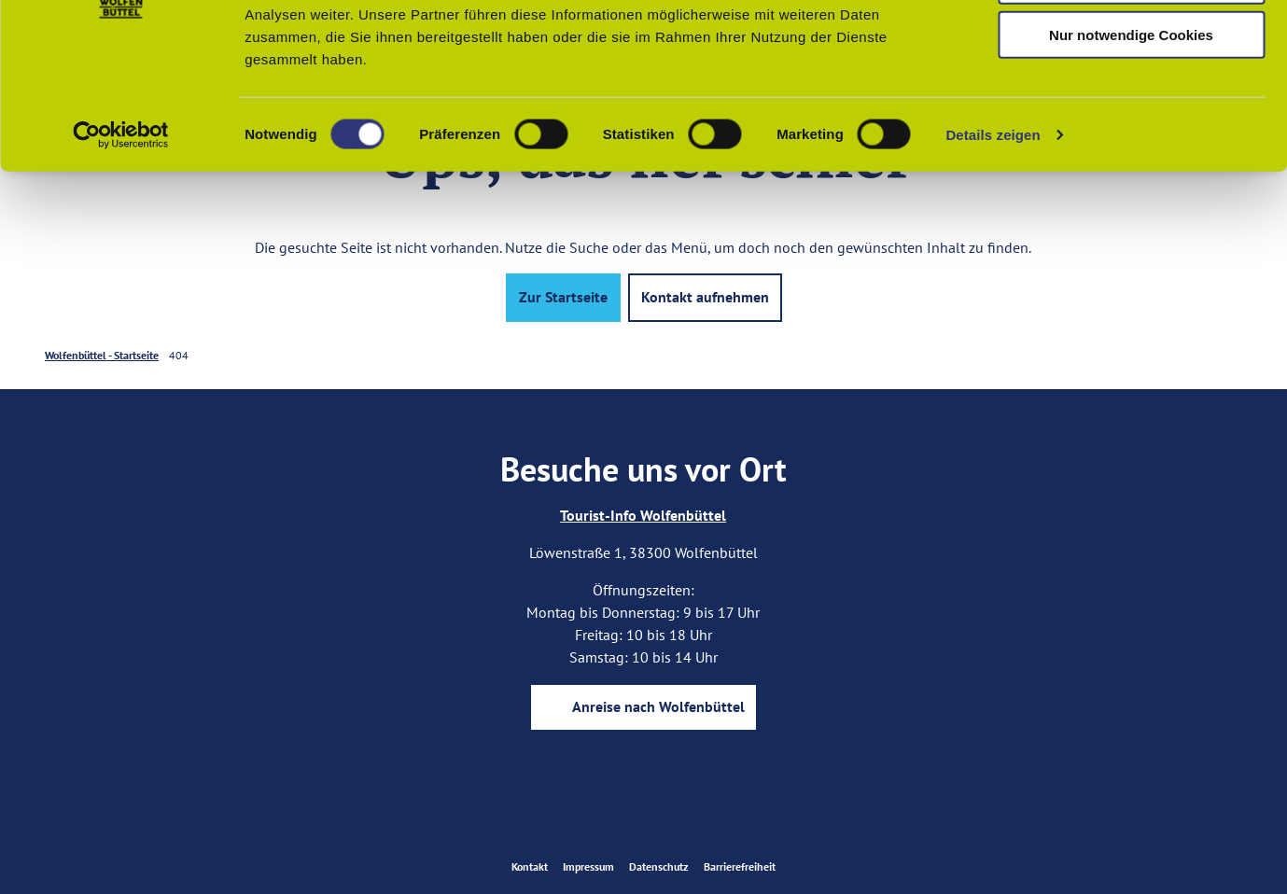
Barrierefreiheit (740, 866)
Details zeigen (992, 255)
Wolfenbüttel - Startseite (102, 355)
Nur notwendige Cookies (1131, 155)
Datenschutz (659, 866)
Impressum (588, 866)
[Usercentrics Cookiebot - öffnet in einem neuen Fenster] (121, 256)
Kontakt (529, 866)
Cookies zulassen (1131, 46)
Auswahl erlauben (1131, 101)
